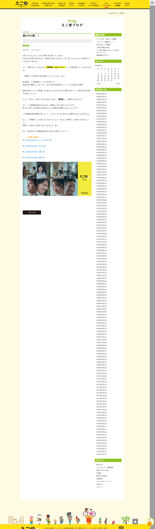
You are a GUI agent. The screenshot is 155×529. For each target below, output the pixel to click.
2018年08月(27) (101, 351)
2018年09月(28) (101, 348)
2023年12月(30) (101, 172)
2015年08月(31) (101, 451)
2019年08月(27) (101, 317)
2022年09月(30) (101, 214)
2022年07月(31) (101, 219)
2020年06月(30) (101, 289)
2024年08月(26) (101, 150)
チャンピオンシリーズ (104, 481)
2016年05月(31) (101, 426)
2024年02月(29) (101, 166)
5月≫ (118, 83)
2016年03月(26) (101, 432)
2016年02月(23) (101, 435)
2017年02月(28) (101, 401)
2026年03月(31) (101, 96)
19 (98, 78)
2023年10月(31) (101, 178)
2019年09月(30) (101, 314)
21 (105, 78)
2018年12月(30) (101, 340)
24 (115, 78)
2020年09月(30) (101, 281)
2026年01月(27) (101, 102)
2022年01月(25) (101, 236)
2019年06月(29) (101, 323)
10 (115, 73)
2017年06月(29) (101, 390)
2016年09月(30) (101, 415)
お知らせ (99, 484)
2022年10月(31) (101, 211)
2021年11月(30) (101, 242)
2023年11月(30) (101, 175)
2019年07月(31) (101, 320)
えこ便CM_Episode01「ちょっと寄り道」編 (37, 140)
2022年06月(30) (101, 222)
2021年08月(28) (101, 250)
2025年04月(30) (101, 127)
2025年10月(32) (101, 110)
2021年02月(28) (101, 267)
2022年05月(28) (101, 225)
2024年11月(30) (101, 141)
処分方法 (99, 464)
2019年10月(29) (101, 312)
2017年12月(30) (101, 373)
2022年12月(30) (101, 205)
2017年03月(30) (101, 398)
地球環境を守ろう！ (103, 55)
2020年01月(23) (101, 303)
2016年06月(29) (101, 423)
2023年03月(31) (101, 197)
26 (98, 80)
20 (101, 78)
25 (118, 78)
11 (118, 73)
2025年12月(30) (101, 105)
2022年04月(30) (101, 228)
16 (111, 76)
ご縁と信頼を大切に (103, 47)
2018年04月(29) (101, 362)
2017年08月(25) (101, 384)
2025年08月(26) (101, 116)
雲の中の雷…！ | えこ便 (21, 4)
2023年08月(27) (101, 183)
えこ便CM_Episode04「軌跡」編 (34, 157)
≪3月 (98, 83)
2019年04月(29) (101, 328)
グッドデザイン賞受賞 (61, 528)
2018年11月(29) (101, 342)
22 (108, 78)
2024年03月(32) (101, 164)
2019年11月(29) (101, 309)
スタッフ (99, 487)
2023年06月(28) (101, 189)
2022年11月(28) (101, 208)
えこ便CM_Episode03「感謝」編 (34, 151)
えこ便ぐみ (94, 528)
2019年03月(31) (101, 331)
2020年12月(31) (101, 273)
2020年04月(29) (101, 295)
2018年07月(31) (101, 354)
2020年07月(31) (101, 287)
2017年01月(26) (101, 404)
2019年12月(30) (101, 306)
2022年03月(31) (101, 231)
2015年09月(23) (101, 449)
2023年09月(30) (101, 180)
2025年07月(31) (101, 119)
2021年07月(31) (101, 253)
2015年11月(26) (101, 443)
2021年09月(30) (101, 247)
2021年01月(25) (101, 270)
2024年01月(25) (101, 169)
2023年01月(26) (101, 203)
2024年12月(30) (101, 138)
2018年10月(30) (101, 345)
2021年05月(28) (101, 259)
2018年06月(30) (101, 356)
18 (118, 76)
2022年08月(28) (101, 217)
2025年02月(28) (101, 133)
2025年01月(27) (101, 136)
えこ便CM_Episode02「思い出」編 (35, 146)
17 (115, 76)
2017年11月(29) (101, 376)
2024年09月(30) (101, 147)
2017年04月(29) (101, 395)
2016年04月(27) (101, 429)
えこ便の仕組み (49, 528)
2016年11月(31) (101, 409)
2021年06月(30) (101, 256)
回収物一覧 (72, 528)
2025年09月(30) (101, 113)
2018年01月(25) (101, 370)
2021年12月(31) (101, 239)
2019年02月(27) (101, 334)
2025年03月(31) (101, 130)
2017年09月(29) (101, 382)
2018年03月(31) (101, 365)
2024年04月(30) (101, 161)
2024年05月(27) (101, 158)
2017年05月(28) (101, 393)
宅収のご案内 (103, 528)
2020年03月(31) (101, 298)
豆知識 (26, 45)
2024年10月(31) (101, 144)
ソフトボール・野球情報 (104, 467)
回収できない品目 (102, 470)
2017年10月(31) (101, 379)
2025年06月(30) (101, 122)
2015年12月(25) (101, 440)
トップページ (112, 13)
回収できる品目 (101, 476)
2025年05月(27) (101, 124)
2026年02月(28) (101, 99)
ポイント (87, 528)
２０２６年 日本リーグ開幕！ (107, 39)
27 (101, 80)
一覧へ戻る (32, 212)
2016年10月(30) (101, 412)
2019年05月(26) (101, 326)
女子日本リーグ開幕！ (104, 44)
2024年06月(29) (101, 155)
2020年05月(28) (101, 292)
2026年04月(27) (101, 94)
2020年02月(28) (101, 300)
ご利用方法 (80, 528)
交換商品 (99, 478)
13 (101, 76)
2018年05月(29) (101, 359)
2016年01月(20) (101, 437)
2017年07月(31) (101, 387)
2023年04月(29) (101, 194)
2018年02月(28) (101, 368)
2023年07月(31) (101, 186)
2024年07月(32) (101, 152)
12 (98, 76)
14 (105, 76)
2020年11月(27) (101, 275)
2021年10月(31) (101, 245)
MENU (152, 2)
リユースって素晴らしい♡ (105, 42)
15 (108, 76)
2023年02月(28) (101, 200)
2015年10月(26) (101, 446)
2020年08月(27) (101, 284)
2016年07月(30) (101, 421)
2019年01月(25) (101, 337)
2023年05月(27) (101, 191)
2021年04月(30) (101, 261)
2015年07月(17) (101, 454)
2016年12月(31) (101, 407)
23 (111, 78)
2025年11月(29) (101, 108)
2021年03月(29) (101, 264)
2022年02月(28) (101, 233)
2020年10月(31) (101, 278)
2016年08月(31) (101, 418)
